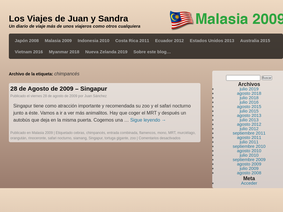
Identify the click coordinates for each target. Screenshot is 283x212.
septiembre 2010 (249, 146)
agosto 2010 (249, 150)
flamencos (147, 133)
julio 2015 (249, 110)
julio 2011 (249, 141)
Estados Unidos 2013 (212, 40)
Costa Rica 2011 (132, 40)
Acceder (249, 183)
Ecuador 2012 (169, 40)
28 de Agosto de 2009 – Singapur (58, 88)
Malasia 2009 (58, 40)
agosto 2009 (249, 163)
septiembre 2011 (249, 132)
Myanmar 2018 (64, 51)
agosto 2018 (249, 93)
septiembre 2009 (249, 159)
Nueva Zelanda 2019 (106, 51)
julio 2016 (249, 102)
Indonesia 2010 (93, 40)
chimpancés (95, 133)
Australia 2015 (255, 40)
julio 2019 (249, 88)
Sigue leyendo (148, 119)
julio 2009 (249, 168)
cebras (79, 133)
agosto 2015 (249, 106)
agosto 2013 (249, 115)
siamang (80, 138)
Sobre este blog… (152, 51)
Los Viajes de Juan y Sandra (68, 18)
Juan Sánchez (95, 96)
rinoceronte (37, 138)
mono (161, 133)
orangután (18, 138)
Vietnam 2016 (29, 51)
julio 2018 (249, 97)
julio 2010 (249, 155)
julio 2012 (249, 128)
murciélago (186, 133)
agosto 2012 (249, 124)
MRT (171, 133)
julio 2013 (249, 119)
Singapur (96, 138)
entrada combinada (122, 133)
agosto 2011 (249, 137)
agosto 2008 (249, 172)
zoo (133, 138)
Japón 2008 (27, 40)
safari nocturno (59, 138)
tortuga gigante (116, 138)
